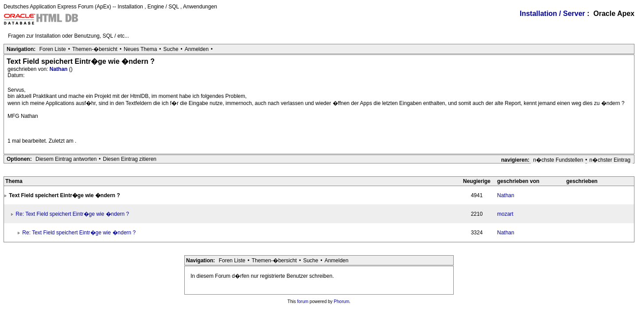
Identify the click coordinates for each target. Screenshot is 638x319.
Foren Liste (52, 49)
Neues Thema (140, 49)
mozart (505, 214)
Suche (171, 49)
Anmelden (197, 49)
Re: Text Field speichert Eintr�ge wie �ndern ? (72, 214)
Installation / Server (552, 13)
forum (303, 301)
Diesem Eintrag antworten (66, 159)
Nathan (59, 69)
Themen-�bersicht (94, 49)
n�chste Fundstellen (558, 160)
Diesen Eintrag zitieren (129, 159)
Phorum (341, 301)
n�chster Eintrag (609, 160)
